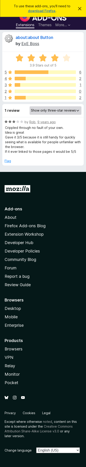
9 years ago (46, 122)
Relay (10, 365)
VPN (9, 357)
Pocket (11, 382)
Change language (18, 450)
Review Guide (18, 284)
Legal (46, 413)
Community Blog (20, 259)
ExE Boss (30, 43)
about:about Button (34, 37)
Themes (45, 25)
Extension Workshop (24, 234)
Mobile (11, 316)
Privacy (10, 413)
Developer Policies (22, 251)
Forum (11, 267)
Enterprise (14, 325)
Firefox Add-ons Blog (25, 225)
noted (47, 422)
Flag (8, 161)
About (11, 217)
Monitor (12, 374)
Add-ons (13, 209)
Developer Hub (19, 242)
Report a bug (17, 276)
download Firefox (41, 11)
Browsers (13, 349)
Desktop (13, 308)
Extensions (25, 25)
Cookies (29, 413)
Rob (32, 122)
